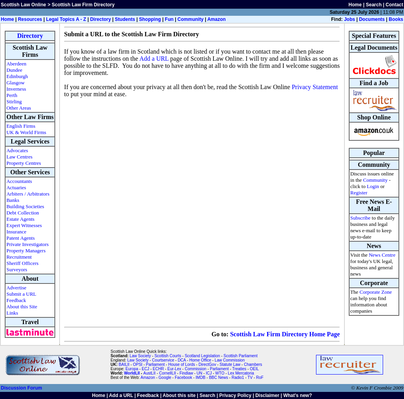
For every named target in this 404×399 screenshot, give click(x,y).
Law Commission (230, 360)
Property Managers (25, 251)
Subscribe (360, 218)
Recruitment (19, 257)
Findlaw (186, 373)
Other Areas (18, 108)
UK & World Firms (26, 132)
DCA (182, 360)
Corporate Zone (375, 292)
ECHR (158, 369)
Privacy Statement (315, 87)
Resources (30, 19)
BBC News (218, 377)
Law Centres (19, 157)
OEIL (254, 369)
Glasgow (15, 83)
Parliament (155, 364)
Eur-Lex (174, 369)
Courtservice (163, 360)
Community (191, 19)
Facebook (183, 377)
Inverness (16, 89)
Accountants (19, 181)
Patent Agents (20, 238)
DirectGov (207, 364)
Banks (12, 200)
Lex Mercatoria (241, 373)
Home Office (200, 360)
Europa (131, 369)
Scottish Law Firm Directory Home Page (285, 334)
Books (396, 19)
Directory (100, 19)
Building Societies (25, 206)
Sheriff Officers (22, 263)
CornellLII (167, 373)
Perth (11, 95)
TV (250, 377)
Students (125, 19)
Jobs (349, 19)
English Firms (20, 126)
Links (12, 313)
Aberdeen (16, 64)
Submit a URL (21, 294)
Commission (195, 369)
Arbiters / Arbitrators (27, 194)
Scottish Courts (167, 356)
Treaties (239, 369)
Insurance (16, 232)
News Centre (382, 255)
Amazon (216, 19)
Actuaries (16, 187)
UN (199, 373)
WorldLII (132, 373)
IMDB (201, 377)
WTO (219, 373)
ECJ (145, 369)
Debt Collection (22, 213)
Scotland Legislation (202, 356)
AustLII (149, 373)
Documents (372, 19)
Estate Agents (20, 219)
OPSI (137, 364)
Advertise (16, 288)
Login (373, 186)
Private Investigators (27, 244)
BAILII (124, 364)
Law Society (140, 356)
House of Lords (181, 364)
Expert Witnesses (24, 225)
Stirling (14, 101)
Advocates (17, 150)
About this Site (21, 307)
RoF (260, 377)
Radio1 (238, 377)
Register (358, 193)
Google (165, 377)
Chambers (253, 364)
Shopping (150, 19)
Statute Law (230, 364)
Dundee (14, 70)
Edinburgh (17, 76)
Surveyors (16, 269)
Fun (169, 19)
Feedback (16, 300)
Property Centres (23, 163)
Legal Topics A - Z (66, 19)
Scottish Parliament (241, 356)
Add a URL (153, 58)
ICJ (209, 373)
